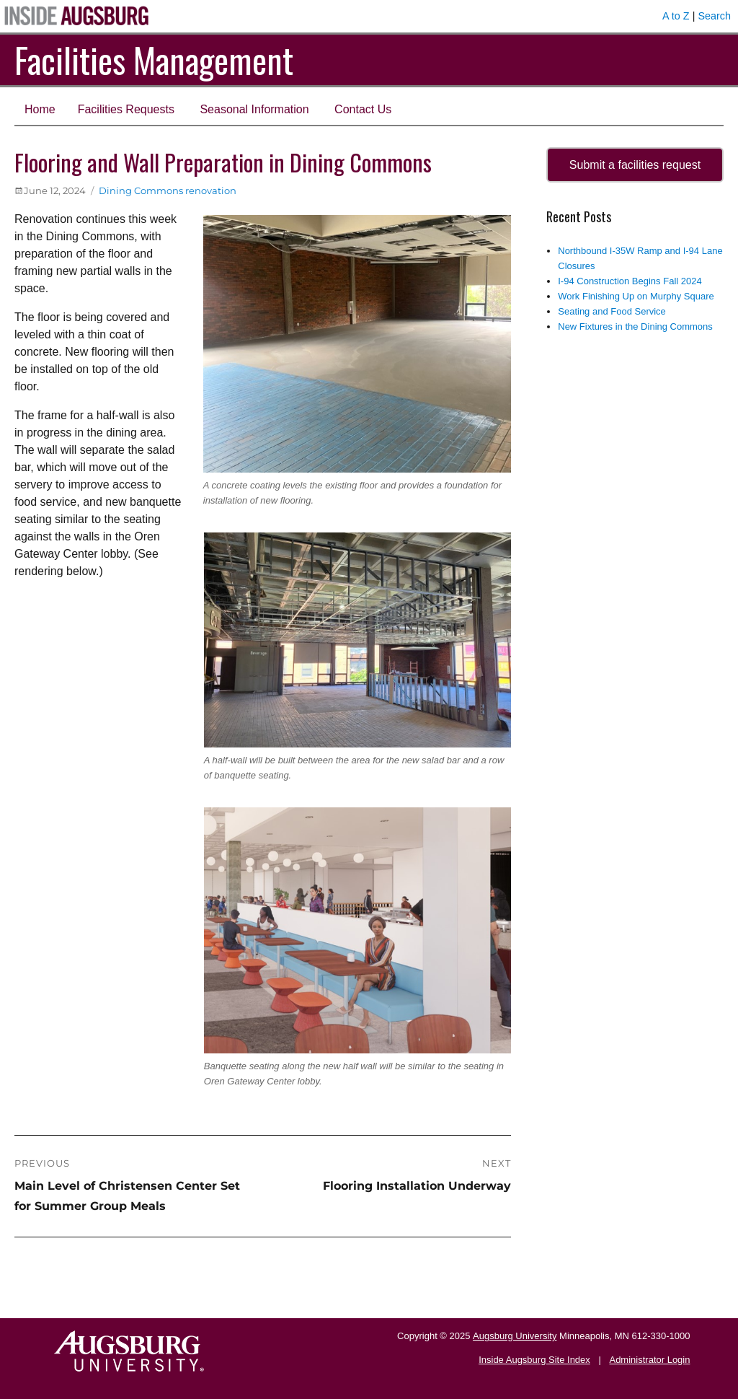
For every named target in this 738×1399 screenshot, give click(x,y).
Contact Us (362, 109)
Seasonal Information (254, 109)
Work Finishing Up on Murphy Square (636, 296)
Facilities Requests (126, 109)
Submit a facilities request (635, 165)
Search (714, 16)
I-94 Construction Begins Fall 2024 (629, 281)
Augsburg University (514, 1335)
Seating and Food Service (612, 311)
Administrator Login (649, 1359)
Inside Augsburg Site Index (534, 1359)
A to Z (676, 16)
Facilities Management (153, 59)
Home (40, 109)
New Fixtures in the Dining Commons (635, 326)
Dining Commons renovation (167, 190)
